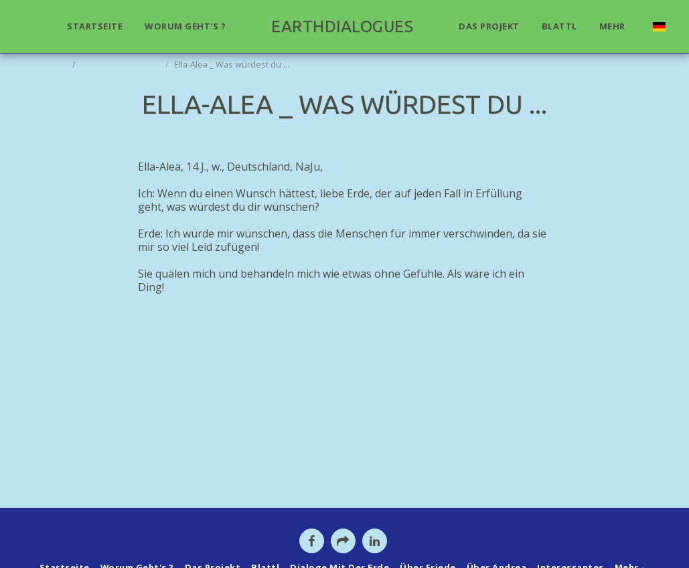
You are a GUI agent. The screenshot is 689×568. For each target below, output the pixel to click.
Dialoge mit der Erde (121, 64)
